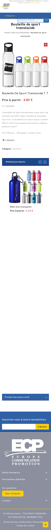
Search (46, 20)
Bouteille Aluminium (47, 94)
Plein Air (15, 33)
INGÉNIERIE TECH (35, 517)
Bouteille (44, 94)
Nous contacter (12, 493)
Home (7, 33)
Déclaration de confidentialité (18, 522)
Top (45, 524)
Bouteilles (24, 33)
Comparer (10, 140)
